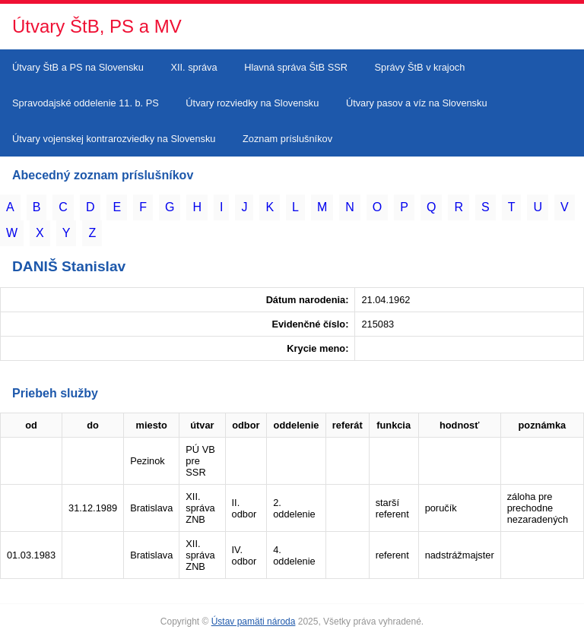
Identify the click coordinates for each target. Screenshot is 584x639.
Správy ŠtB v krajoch (420, 67)
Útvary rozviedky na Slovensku (252, 103)
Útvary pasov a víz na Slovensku (416, 103)
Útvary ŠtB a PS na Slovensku (78, 67)
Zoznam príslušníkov (287, 138)
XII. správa (193, 67)
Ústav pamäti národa (253, 621)
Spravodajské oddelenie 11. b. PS (85, 103)
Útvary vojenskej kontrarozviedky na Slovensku (113, 138)
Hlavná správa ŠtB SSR (296, 67)
